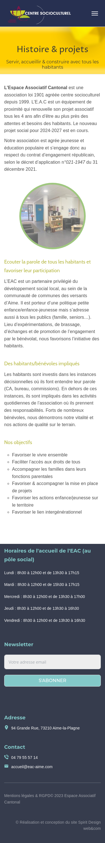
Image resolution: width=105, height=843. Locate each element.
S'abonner (52, 680)
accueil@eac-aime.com (32, 767)
